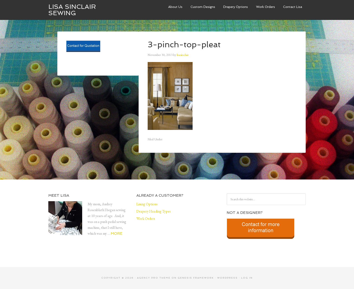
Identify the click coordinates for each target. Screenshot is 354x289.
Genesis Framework (196, 278)
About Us (175, 7)
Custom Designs (203, 7)
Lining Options (147, 204)
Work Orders (265, 7)
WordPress (227, 278)
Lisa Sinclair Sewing (72, 10)
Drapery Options (235, 7)
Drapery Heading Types (153, 211)
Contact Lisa (292, 7)
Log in (247, 278)
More (116, 233)
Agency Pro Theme (153, 278)
